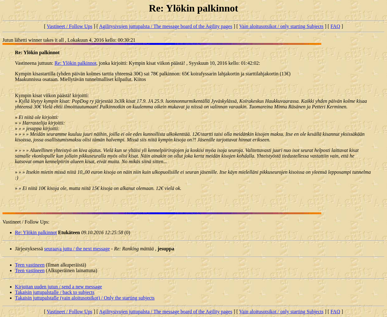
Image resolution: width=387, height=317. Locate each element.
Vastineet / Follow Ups (69, 26)
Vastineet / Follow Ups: (26, 222)
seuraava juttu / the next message (77, 248)
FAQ (335, 26)
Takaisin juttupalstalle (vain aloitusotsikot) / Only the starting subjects (85, 297)
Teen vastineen (30, 264)
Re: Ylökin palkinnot (75, 63)
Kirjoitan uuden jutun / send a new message (58, 286)
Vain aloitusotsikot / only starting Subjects (281, 26)
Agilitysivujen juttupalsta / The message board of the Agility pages (165, 26)
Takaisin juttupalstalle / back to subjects (54, 292)
